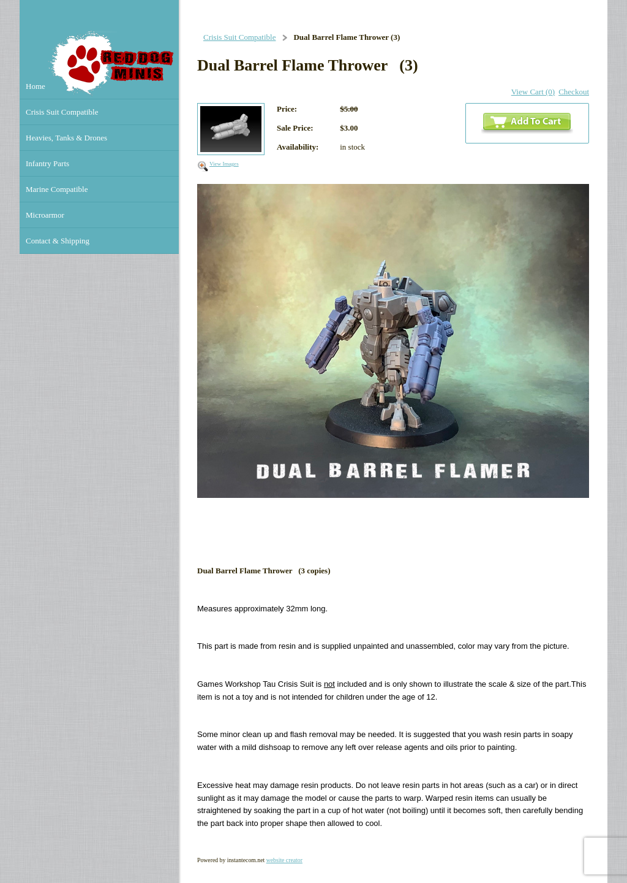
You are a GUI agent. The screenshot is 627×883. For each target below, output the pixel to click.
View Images (224, 164)
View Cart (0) (533, 91)
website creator (284, 860)
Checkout (573, 91)
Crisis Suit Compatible (239, 37)
